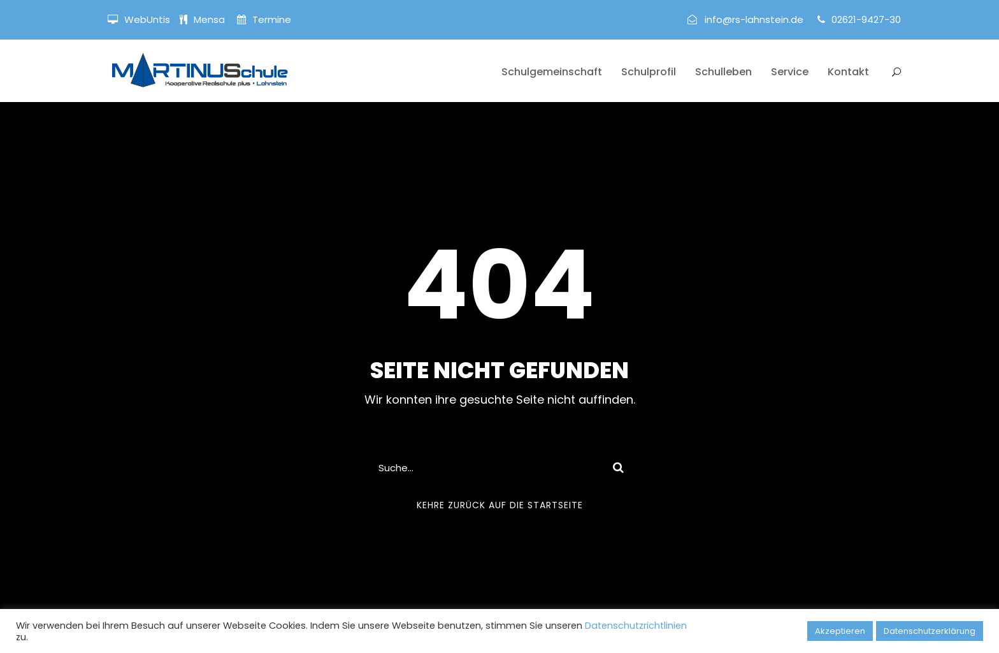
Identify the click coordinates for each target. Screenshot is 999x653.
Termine (270, 19)
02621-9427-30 (866, 19)
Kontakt (848, 71)
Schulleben (723, 71)
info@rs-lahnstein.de (754, 19)
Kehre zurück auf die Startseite (500, 505)
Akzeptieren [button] (840, 631)
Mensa (210, 19)
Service (790, 71)
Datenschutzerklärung (929, 631)
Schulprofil (648, 71)
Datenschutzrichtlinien (636, 625)
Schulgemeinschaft (551, 71)
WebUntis (147, 19)
